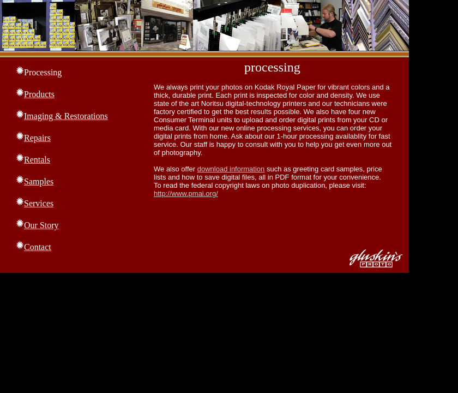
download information (231, 169)
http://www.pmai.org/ (186, 193)
